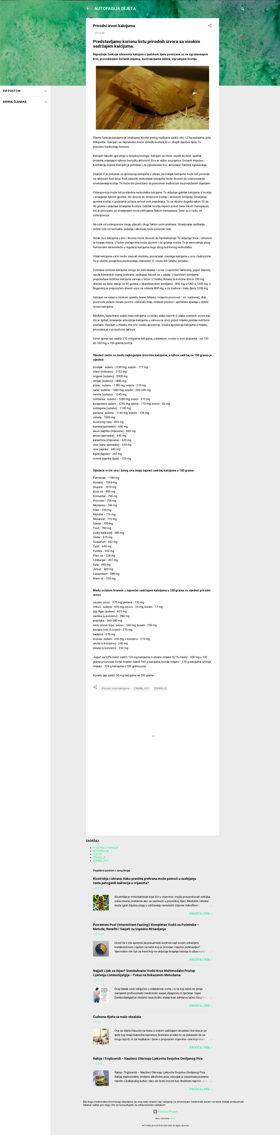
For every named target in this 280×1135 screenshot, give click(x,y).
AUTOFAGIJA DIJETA (115, 8)
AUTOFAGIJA (101, 851)
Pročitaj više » (200, 913)
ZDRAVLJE (160, 688)
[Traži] (243, 9)
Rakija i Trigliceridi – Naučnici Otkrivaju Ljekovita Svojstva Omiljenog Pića (147, 1058)
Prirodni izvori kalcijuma (115, 688)
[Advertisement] (233, 71)
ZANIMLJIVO (141, 688)
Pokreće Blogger (165, 1111)
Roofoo (173, 1118)
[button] (210, 26)
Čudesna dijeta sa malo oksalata (117, 1017)
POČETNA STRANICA (105, 847)
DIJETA (97, 854)
